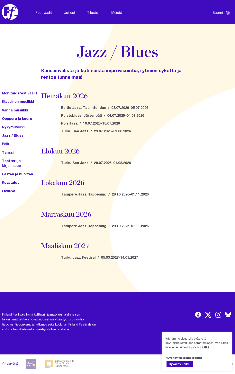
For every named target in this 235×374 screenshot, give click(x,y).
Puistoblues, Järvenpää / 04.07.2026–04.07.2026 (102, 115)
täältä (204, 347)
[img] (198, 315)
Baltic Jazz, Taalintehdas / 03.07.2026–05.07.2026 (104, 107)
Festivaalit (44, 12)
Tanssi (8, 152)
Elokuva (8, 191)
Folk (5, 144)
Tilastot (93, 12)
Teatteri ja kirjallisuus (11, 163)
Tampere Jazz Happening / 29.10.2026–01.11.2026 (105, 194)
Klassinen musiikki (18, 101)
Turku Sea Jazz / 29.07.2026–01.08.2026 (96, 131)
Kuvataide (11, 182)
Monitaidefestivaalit (19, 93)
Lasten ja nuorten (17, 174)
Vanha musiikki (15, 110)
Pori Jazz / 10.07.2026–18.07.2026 (90, 123)
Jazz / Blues (12, 135)
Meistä (116, 12)
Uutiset (69, 12)
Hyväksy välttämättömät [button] (184, 357)
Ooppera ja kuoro (17, 118)
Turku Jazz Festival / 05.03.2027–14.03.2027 (99, 257)
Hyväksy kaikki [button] (179, 364)
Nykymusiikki (13, 127)
